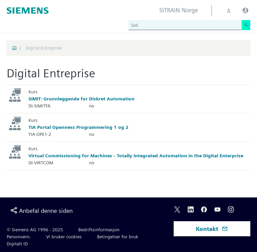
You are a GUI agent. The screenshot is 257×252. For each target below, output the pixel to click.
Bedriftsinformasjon (98, 229)
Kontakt (212, 228)
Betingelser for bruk (117, 236)
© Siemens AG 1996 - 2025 (35, 229)
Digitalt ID (17, 243)
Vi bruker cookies (64, 236)
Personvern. (19, 236)
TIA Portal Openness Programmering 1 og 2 (78, 127)
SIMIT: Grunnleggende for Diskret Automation (81, 98)
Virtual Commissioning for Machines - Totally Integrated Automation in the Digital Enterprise (135, 155)
